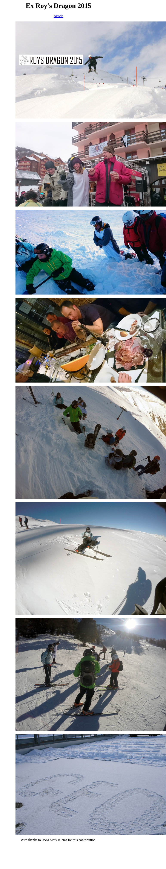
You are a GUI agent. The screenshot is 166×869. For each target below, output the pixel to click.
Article (58, 16)
